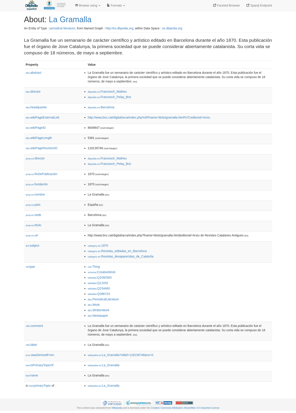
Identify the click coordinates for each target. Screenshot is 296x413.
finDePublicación (41, 174)
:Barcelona (101, 107)
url (32, 235)
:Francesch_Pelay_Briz (109, 97)
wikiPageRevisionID (41, 148)
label (31, 344)
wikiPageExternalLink (42, 117)
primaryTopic (40, 385)
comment (34, 326)
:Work (94, 304)
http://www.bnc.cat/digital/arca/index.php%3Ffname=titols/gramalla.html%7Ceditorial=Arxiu (149, 117)
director (33, 91)
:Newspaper (98, 315)
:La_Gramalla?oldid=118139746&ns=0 (120, 355)
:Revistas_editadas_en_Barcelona (117, 251)
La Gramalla (70, 19)
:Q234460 (99, 288)
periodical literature (62, 28)
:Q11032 (98, 283)
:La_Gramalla (103, 365)
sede (33, 215)
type (30, 266)
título (33, 225)
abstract (33, 72)
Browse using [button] (87, 5)
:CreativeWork (102, 272)
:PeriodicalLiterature (103, 299)
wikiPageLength (39, 138)
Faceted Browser (226, 5)
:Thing (94, 266)
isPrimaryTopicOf (40, 365)
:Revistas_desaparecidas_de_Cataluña (120, 256)
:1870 (98, 245)
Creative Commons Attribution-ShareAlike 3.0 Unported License (185, 407)
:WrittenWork (98, 310)
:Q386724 (99, 294)
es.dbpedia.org (172, 28)
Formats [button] (116, 5)
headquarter (36, 107)
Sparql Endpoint (259, 5)
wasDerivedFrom (40, 355)
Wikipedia (117, 407)
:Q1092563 (100, 277)
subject (32, 245)
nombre (35, 194)
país (33, 204)
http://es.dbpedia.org (119, 28)
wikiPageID (36, 127)
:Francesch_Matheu (107, 91)
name (32, 375)
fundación (37, 184)
